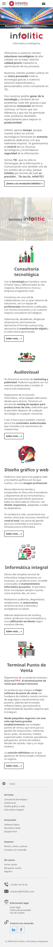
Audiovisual (10, 802)
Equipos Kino (10, 831)
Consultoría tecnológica (15, 799)
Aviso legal (15, 907)
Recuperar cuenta (12, 868)
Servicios (9, 794)
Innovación (10, 820)
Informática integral (14, 809)
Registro (8, 871)
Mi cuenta (9, 860)
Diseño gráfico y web (14, 806)
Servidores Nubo (12, 828)
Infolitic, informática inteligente (33, 941)
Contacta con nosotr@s (15, 849)
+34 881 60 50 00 (18, 884)
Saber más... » (14, 338)
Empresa (8, 841)
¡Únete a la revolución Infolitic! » (24, 183)
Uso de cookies (17, 912)
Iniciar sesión (10, 864)
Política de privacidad (20, 910)
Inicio (12, 783)
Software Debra (11, 824)
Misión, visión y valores (15, 846)
